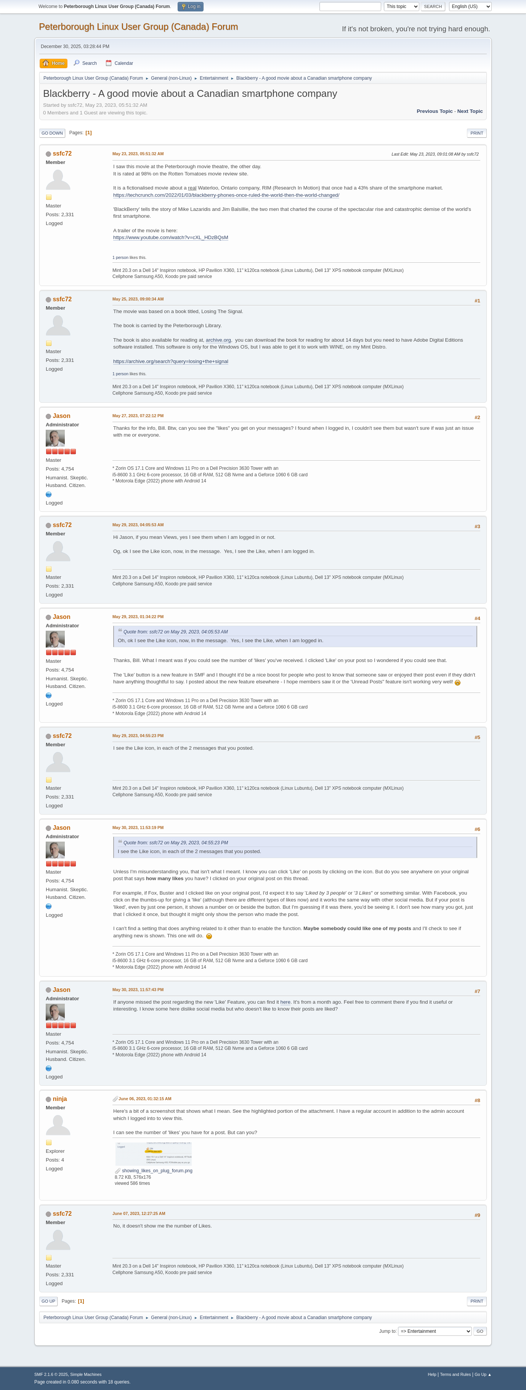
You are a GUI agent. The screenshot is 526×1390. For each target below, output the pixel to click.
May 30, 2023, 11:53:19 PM (138, 827)
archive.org (218, 340)
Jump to (387, 1331)
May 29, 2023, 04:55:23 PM (138, 735)
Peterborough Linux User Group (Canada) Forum (138, 26)
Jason (61, 416)
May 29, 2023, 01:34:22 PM (138, 616)
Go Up (48, 1301)
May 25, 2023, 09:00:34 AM (138, 299)
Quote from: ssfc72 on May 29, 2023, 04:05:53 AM (175, 632)
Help (432, 1374)
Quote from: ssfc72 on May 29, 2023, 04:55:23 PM (175, 842)
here (286, 1002)
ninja (60, 1099)
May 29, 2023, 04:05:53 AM (138, 524)
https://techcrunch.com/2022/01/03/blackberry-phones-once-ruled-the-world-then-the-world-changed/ (226, 195)
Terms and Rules (455, 1374)
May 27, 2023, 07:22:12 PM (138, 415)
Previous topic (435, 111)
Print (476, 133)
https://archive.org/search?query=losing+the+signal (170, 361)
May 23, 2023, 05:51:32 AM (138, 153)
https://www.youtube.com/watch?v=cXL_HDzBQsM (170, 237)
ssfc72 (62, 153)
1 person (120, 257)
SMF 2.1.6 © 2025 (51, 1374)
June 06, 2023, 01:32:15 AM (145, 1098)
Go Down (52, 133)
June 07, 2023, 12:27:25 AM (138, 1213)
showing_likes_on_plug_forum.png (153, 1170)
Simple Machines (85, 1374)
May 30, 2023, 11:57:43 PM (138, 989)
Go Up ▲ (483, 1374)
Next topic (470, 111)
